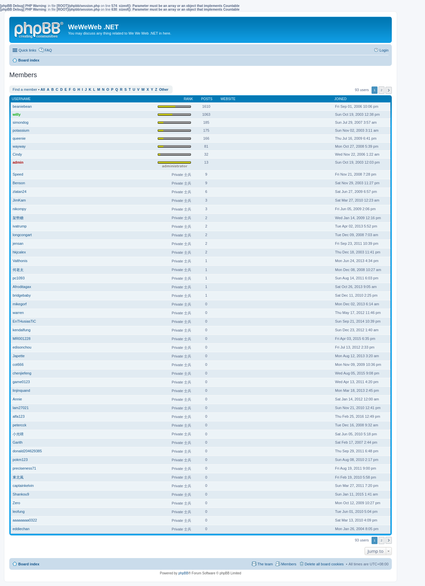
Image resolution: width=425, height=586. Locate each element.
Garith (18, 442)
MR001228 (22, 339)
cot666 (18, 364)
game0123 (21, 382)
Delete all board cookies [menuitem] (324, 564)
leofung (19, 511)
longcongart (22, 235)
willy (17, 114)
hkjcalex (19, 252)
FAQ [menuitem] (48, 50)
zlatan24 (20, 192)
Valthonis (20, 261)
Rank (188, 99)
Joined (340, 99)
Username (21, 99)
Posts (206, 99)
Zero (16, 503)
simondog (21, 122)
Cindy (17, 154)
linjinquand (21, 390)
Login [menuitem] (384, 50)
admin (18, 162)
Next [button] (388, 90)
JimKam (19, 200)
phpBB (183, 573)
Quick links (27, 50)
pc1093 (19, 278)
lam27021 (21, 408)
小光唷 (18, 434)
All (43, 89)
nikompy (19, 209)
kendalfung (22, 330)
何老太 (18, 270)
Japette (19, 356)
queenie (19, 138)
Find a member (25, 89)
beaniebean (22, 106)
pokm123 (20, 460)
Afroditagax (22, 287)
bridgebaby (22, 295)
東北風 (18, 477)
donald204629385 (27, 451)
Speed (18, 174)
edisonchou (22, 347)
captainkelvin (23, 486)
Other (163, 89)
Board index (29, 564)
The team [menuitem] (265, 564)
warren (18, 313)
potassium (21, 130)
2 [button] (381, 90)
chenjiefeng (22, 373)
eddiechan (21, 529)
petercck (20, 425)
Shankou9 (21, 494)
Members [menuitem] (289, 564)
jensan (18, 243)
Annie (17, 399)
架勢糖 (18, 218)
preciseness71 (24, 468)
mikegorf (20, 304)
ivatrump (20, 226)
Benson (19, 183)
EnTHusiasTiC (24, 321)
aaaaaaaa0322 (25, 520)
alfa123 (19, 416)
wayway (19, 146)
